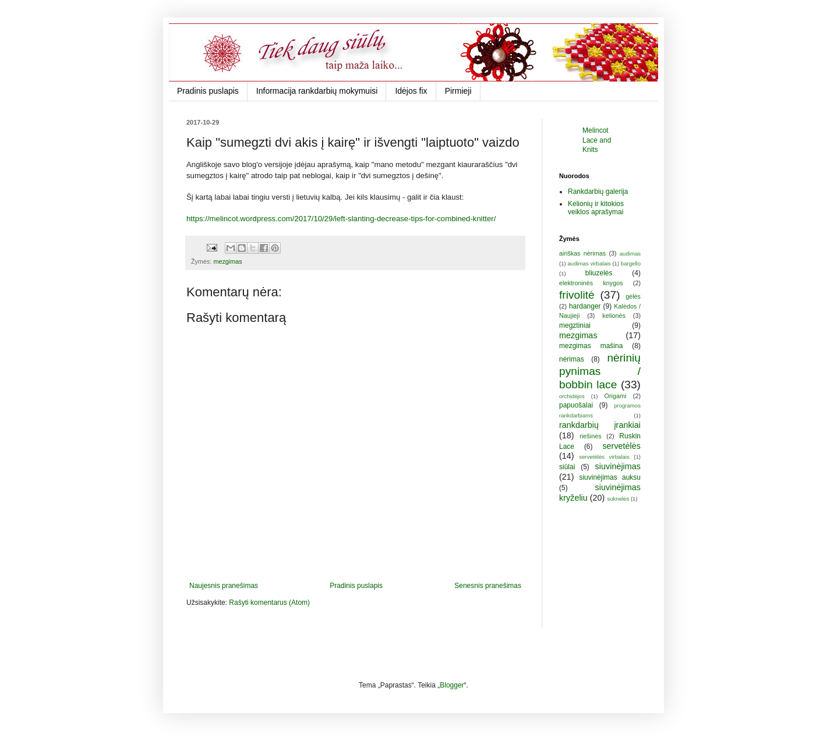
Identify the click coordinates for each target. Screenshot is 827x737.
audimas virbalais (588, 263)
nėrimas (571, 359)
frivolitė (577, 295)
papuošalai (576, 405)
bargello (631, 263)
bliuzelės (599, 273)
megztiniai (575, 325)
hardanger (585, 306)
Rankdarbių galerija (598, 191)
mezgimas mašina (591, 346)
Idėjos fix (411, 90)
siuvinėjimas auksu (610, 477)
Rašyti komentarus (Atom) (269, 602)
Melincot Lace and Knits (596, 140)
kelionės (613, 315)
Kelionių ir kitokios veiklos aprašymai (596, 208)
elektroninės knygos (591, 282)
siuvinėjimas (618, 466)
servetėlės (621, 446)
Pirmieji (458, 90)
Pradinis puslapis (208, 90)
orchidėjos (572, 396)
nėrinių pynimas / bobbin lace (600, 371)
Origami (616, 395)
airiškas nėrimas (582, 253)
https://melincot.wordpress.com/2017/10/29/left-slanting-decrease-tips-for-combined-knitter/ (341, 218)
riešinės (590, 436)
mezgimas (227, 261)
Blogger (452, 685)
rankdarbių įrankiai (600, 425)
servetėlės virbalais (604, 456)
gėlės (633, 296)
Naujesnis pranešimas (223, 586)
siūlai (567, 467)
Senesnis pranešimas (487, 586)
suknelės (618, 498)
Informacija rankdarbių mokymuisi (317, 90)
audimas (630, 253)
